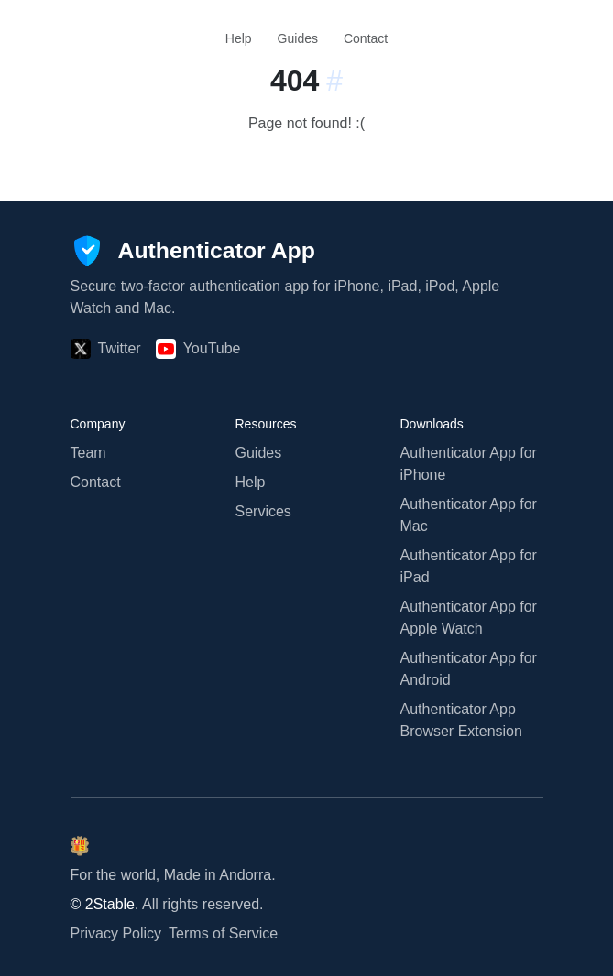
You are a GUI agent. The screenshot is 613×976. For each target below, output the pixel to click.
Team (88, 453)
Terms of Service (223, 933)
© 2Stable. (105, 904)
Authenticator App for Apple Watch (468, 617)
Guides (298, 38)
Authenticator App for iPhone (468, 464)
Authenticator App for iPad (468, 566)
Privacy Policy (116, 933)
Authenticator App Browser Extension (461, 720)
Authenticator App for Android (468, 669)
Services (263, 511)
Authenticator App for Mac (468, 515)
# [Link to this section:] (334, 80)
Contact (366, 38)
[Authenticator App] (193, 250)
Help (238, 38)
